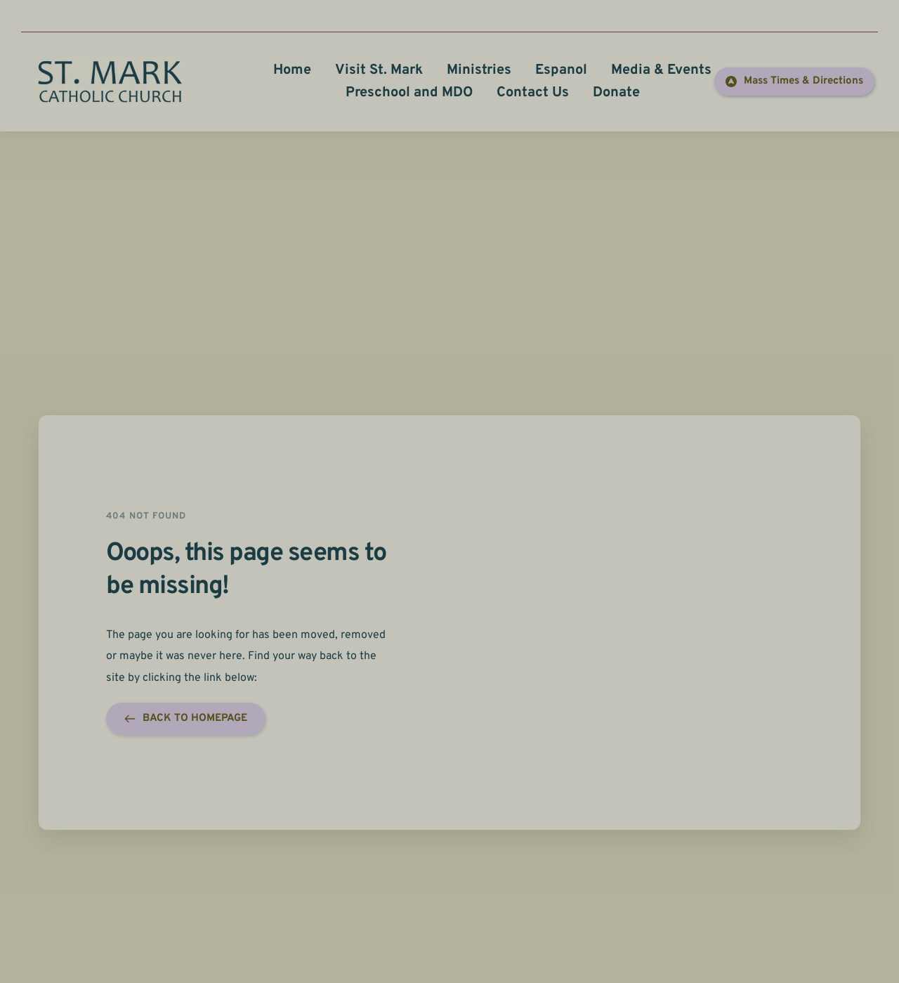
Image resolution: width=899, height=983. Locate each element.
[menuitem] (292, 70)
